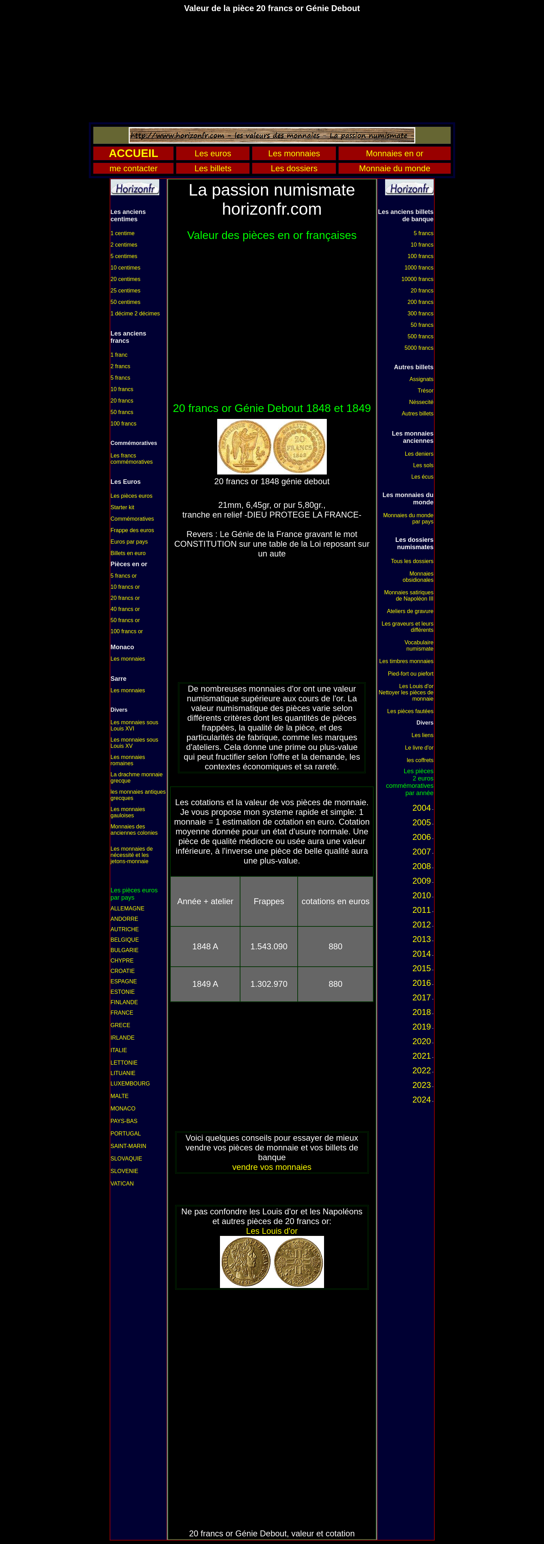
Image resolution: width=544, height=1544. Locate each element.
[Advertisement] (272, 67)
